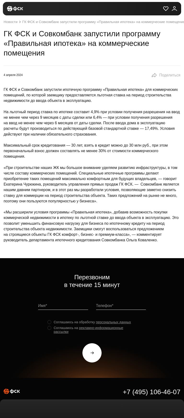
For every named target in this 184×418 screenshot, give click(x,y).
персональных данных (113, 322)
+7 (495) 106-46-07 (151, 392)
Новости (13, 22)
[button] (165, 75)
